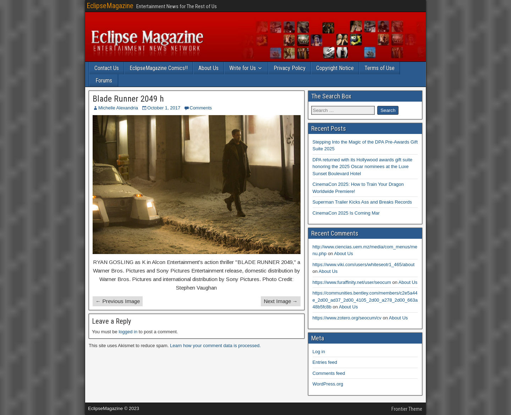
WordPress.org (328, 384)
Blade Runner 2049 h (128, 99)
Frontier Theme (406, 409)
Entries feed (325, 362)
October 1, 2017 (163, 108)
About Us (208, 68)
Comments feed (329, 373)
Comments (200, 108)
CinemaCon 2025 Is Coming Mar (346, 213)
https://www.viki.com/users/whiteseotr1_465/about (364, 264)
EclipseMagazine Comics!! (159, 68)
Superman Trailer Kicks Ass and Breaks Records (362, 202)
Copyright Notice (335, 68)
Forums (103, 80)
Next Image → (281, 301)
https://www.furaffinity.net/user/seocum (352, 282)
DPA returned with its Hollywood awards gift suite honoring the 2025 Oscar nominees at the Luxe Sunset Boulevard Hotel (363, 166)
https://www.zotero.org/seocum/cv (347, 317)
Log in (319, 351)
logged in (128, 331)
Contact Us (106, 68)
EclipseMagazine (110, 5)
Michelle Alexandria (118, 108)
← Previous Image (117, 301)
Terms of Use (379, 68)
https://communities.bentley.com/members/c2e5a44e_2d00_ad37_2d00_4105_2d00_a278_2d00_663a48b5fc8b (365, 299)
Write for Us (242, 68)
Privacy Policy (290, 68)
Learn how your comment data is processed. (215, 345)
